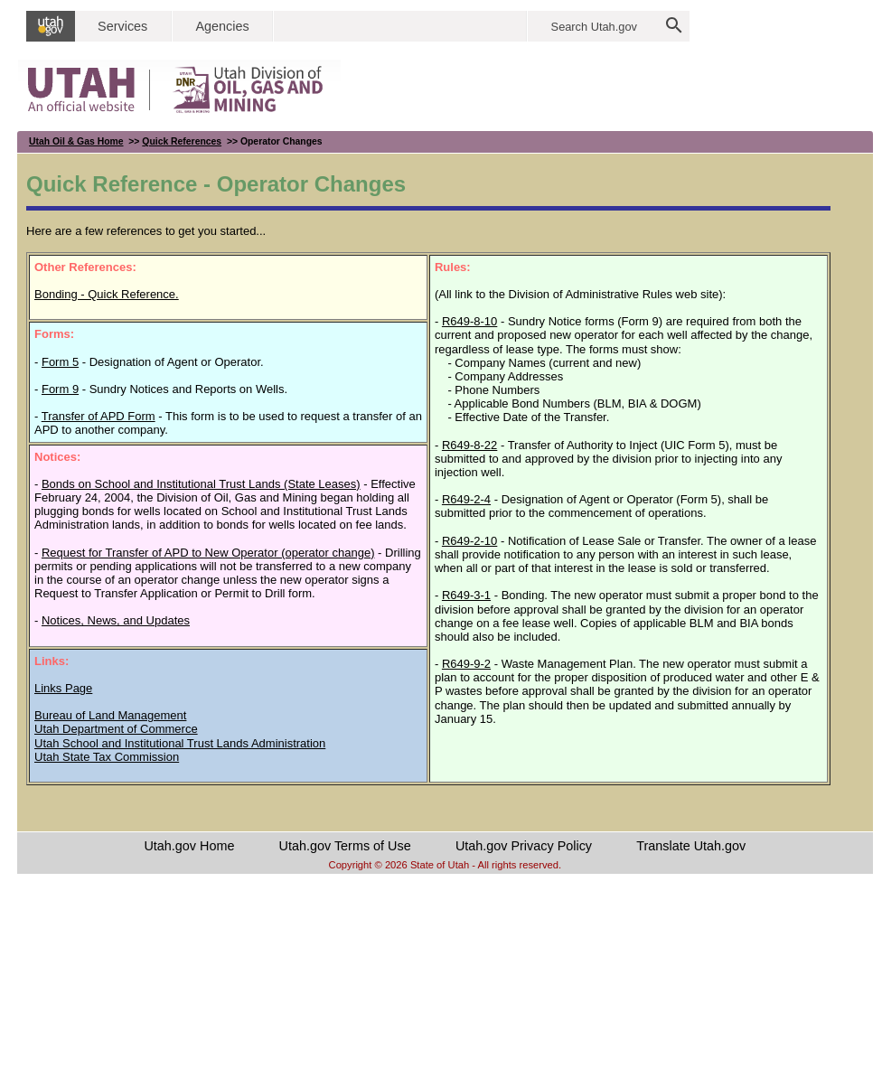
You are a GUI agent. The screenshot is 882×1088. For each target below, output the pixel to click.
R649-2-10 (469, 541)
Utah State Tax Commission (106, 757)
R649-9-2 (466, 664)
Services (122, 26)
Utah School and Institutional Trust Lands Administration (179, 743)
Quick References (181, 141)
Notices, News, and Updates (116, 620)
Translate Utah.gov (691, 846)
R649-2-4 (466, 499)
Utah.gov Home (189, 846)
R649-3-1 (466, 595)
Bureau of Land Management (110, 715)
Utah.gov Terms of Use (345, 846)
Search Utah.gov (594, 26)
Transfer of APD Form (98, 416)
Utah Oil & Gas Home (76, 141)
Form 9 (60, 389)
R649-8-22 (469, 445)
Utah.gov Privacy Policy (523, 846)
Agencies (222, 26)
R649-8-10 (469, 321)
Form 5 (60, 362)
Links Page (63, 688)
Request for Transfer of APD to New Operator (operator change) (208, 552)
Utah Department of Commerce (116, 729)
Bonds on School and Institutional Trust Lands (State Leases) (201, 484)
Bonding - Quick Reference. (106, 294)
